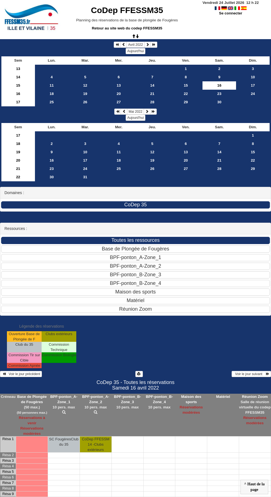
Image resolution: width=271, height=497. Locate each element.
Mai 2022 (135, 112)
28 (152, 102)
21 (152, 94)
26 (85, 102)
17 (253, 85)
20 (119, 94)
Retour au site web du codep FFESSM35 (127, 28)
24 (253, 94)
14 (18, 77)
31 (85, 177)
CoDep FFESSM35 (127, 10)
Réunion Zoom (255, 397)
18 (52, 94)
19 (85, 94)
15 (18, 85)
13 (18, 69)
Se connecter (230, 13)
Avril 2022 (135, 45)
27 (119, 102)
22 (186, 94)
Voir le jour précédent (21, 374)
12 (85, 85)
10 (253, 77)
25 (52, 102)
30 (219, 102)
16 (18, 94)
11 (52, 85)
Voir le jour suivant (251, 374)
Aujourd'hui (135, 51)
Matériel (223, 397)
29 (186, 102)
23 (219, 94)
